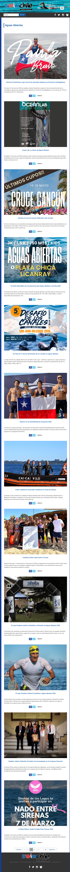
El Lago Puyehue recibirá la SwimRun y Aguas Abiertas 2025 (36, 693)
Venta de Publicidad (25, 862)
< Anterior (18, 849)
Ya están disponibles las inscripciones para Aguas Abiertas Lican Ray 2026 (35, 286)
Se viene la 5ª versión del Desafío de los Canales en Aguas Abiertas (35, 354)
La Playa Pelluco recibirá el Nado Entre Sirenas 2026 (35, 829)
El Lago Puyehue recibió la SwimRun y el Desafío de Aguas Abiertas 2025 (35, 625)
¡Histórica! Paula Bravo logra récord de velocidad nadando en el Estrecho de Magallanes (35, 82)
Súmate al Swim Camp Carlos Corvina (35, 557)
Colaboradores (56, 862)
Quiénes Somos (14, 862)
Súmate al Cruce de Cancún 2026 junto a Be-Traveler (35, 218)
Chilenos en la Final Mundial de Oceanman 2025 (35, 422)
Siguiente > (52, 849)
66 (45, 849)
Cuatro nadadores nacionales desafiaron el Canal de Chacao (35, 490)
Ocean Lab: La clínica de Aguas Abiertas (35, 150)
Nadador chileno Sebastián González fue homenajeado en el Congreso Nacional (36, 761)
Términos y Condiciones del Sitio (41, 862)
